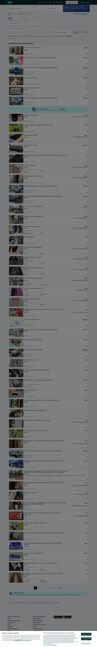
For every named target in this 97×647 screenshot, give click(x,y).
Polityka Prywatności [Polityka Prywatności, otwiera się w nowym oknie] (26, 640)
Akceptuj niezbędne (86, 638)
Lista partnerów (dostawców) (49, 644)
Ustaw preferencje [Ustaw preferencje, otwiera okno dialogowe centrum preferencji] (86, 643)
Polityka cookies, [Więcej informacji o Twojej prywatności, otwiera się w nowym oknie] (18, 640)
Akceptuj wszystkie (86, 634)
